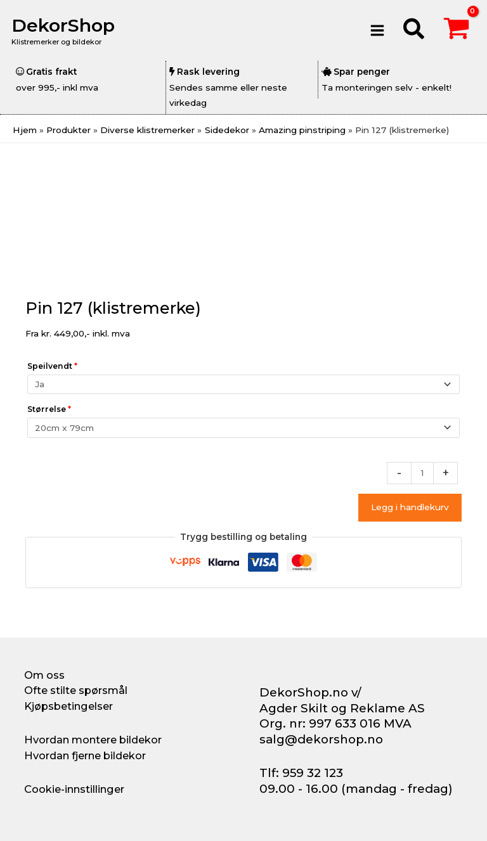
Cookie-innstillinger (74, 789)
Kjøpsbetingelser (68, 706)
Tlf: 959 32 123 (301, 773)
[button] (414, 30)
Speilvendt (52, 366)
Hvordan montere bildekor (93, 739)
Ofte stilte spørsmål (75, 690)
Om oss (44, 675)
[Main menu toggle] (377, 30)
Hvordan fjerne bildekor (85, 755)
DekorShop (66, 25)
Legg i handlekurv (410, 507)
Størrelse (49, 409)
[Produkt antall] (422, 473)
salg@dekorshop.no (321, 739)
